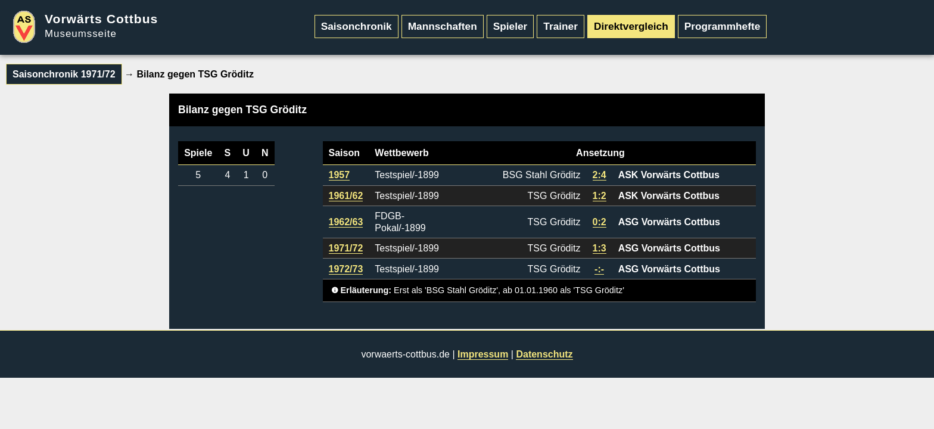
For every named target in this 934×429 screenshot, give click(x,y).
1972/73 (346, 269)
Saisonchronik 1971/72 (64, 74)
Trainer (560, 26)
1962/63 (346, 222)
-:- (599, 269)
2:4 (599, 175)
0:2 (599, 222)
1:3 (599, 248)
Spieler (510, 26)
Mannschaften (442, 26)
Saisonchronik (356, 26)
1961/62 (346, 196)
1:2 (599, 196)
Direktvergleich (631, 26)
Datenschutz (544, 354)
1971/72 (346, 248)
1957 (339, 175)
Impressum (482, 354)
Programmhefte (722, 26)
